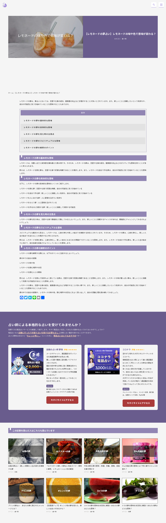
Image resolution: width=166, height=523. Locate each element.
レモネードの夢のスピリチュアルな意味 (42, 141)
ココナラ (127, 349)
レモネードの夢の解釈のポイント (39, 147)
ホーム (10, 93)
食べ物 (124, 39)
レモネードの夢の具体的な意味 (38, 127)
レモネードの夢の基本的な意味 (38, 120)
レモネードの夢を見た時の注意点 (39, 134)
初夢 (129, 511)
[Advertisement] (83, 75)
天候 (16, 472)
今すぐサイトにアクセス (62, 400)
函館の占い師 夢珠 (54, 349)
